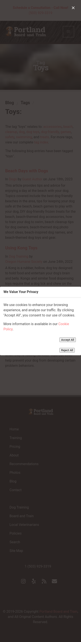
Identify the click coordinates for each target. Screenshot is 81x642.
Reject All (67, 350)
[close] (73, 7)
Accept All (67, 339)
